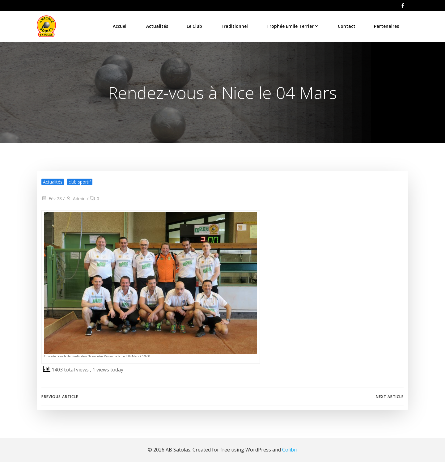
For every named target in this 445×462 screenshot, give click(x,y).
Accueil (120, 26)
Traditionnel (234, 26)
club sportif (80, 182)
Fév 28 (51, 198)
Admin (76, 198)
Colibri (289, 449)
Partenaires (386, 26)
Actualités (157, 26)
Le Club (194, 26)
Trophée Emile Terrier (292, 26)
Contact (346, 26)
